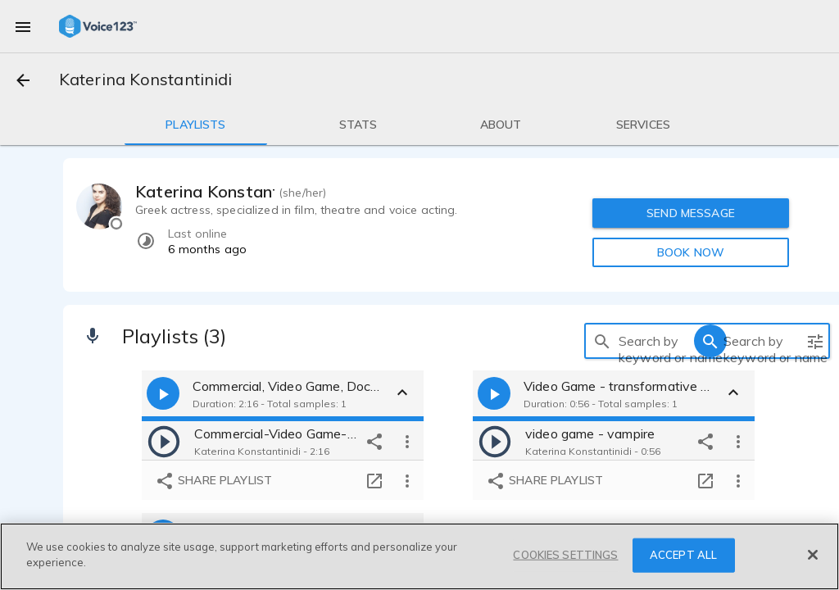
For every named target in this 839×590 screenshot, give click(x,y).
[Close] (813, 555)
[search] (602, 340)
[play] (164, 441)
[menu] (23, 26)
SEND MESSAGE (690, 213)
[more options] (407, 440)
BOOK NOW (690, 252)
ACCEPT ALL (683, 554)
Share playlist (213, 481)
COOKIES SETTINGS (565, 554)
